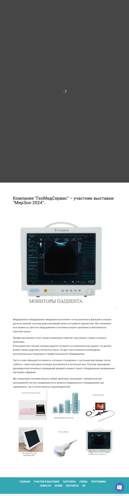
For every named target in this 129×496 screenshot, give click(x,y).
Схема (83, 481)
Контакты (72, 485)
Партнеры (69, 481)
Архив (58, 485)
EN (83, 485)
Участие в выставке (46, 481)
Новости (45, 485)
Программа (98, 481)
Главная (24, 481)
